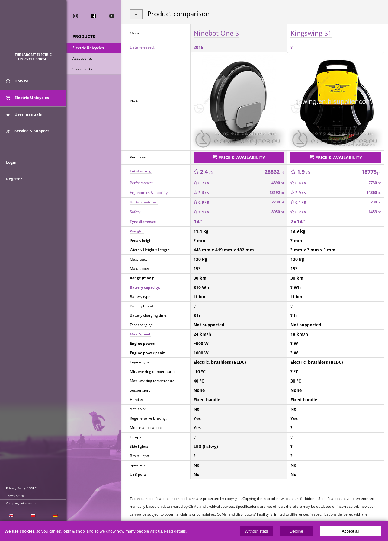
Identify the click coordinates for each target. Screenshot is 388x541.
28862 (274, 171)
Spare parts (82, 69)
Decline (296, 531)
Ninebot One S (216, 32)
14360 (373, 192)
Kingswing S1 (311, 32)
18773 (371, 171)
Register (14, 178)
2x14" (297, 221)
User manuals (24, 114)
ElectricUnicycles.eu (33, 29)
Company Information (21, 503)
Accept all (350, 531)
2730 (374, 182)
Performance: (141, 183)
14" (198, 221)
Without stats (256, 531)
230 (375, 202)
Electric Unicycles (88, 47)
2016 (198, 47)
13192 (276, 192)
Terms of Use (15, 496)
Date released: (142, 47)
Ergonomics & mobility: (149, 192)
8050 (277, 211)
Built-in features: (144, 202)
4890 (277, 182)
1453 (374, 211)
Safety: (135, 212)
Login (11, 162)
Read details (175, 531)
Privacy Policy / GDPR (21, 488)
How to (17, 81)
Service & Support (27, 130)
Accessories (82, 58)
